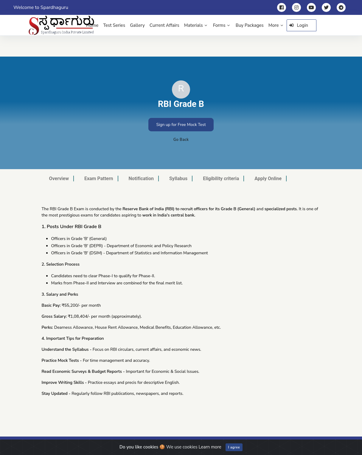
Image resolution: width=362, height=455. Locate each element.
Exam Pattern (98, 178)
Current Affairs (164, 25)
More (275, 25)
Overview (59, 178)
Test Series (114, 25)
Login (298, 25)
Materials (195, 25)
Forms (221, 25)
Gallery (137, 25)
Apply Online (268, 178)
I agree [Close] (234, 447)
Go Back (181, 139)
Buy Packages (250, 25)
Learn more (210, 447)
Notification (141, 178)
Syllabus (178, 178)
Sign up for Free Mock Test (181, 124)
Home (92, 25)
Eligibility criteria (221, 178)
